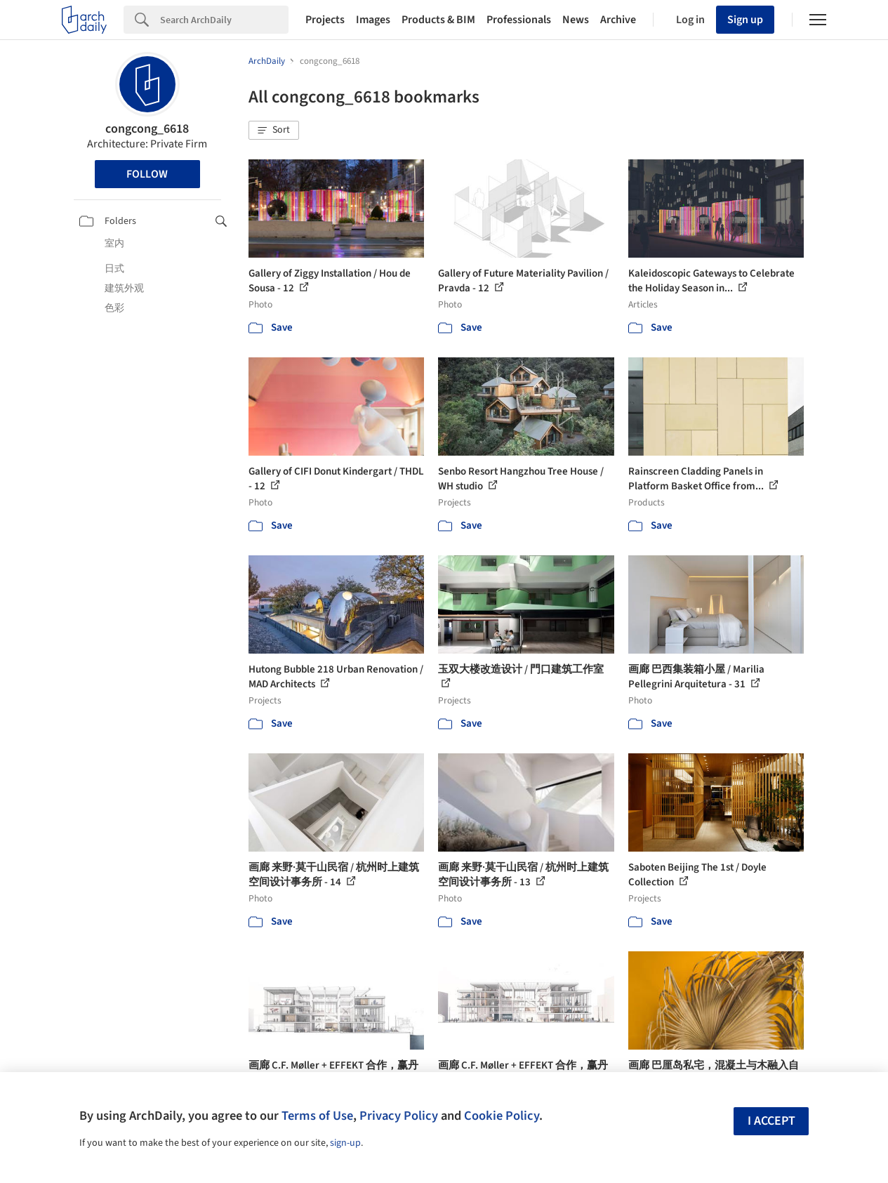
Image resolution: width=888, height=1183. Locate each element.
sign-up (345, 1143)
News (575, 19)
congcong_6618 (147, 129)
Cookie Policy (501, 1115)
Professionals (518, 19)
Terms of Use (317, 1115)
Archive (618, 19)
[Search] (224, 20)
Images (373, 19)
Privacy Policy (398, 1115)
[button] (273, 130)
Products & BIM (438, 19)
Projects (325, 19)
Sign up (745, 19)
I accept (771, 1121)
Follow (147, 174)
